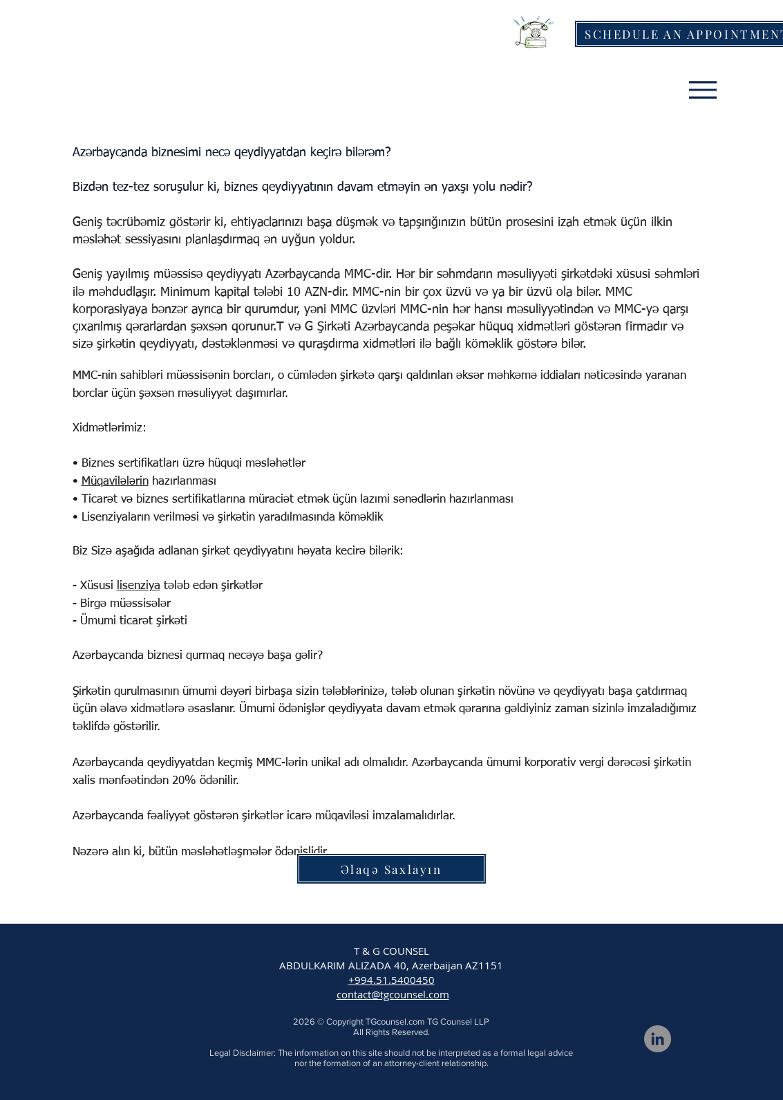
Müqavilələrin (115, 481)
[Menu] (703, 89)
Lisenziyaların (116, 517)
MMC (357, 274)
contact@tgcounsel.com (393, 994)
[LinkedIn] (657, 1038)
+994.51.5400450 (391, 980)
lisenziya (138, 586)
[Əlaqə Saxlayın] (391, 868)
